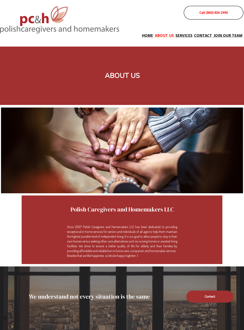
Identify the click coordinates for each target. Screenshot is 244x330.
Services (183, 35)
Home (147, 35)
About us (164, 35)
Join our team (228, 35)
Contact (203, 35)
